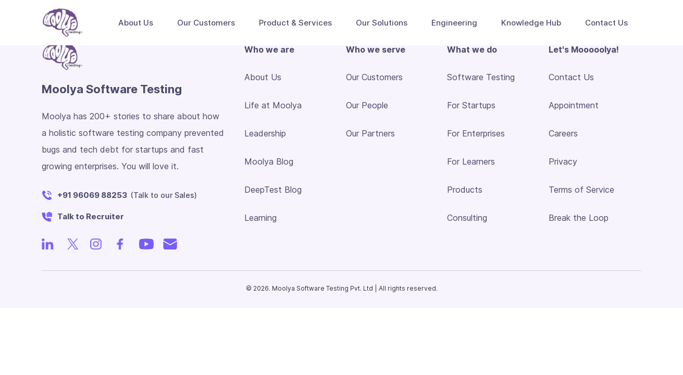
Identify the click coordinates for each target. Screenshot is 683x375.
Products (464, 189)
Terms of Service (581, 189)
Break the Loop (579, 218)
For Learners (471, 161)
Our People (367, 105)
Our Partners (370, 133)
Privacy (563, 161)
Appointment (574, 105)
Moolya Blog (268, 161)
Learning (260, 218)
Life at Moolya (273, 105)
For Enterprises (476, 133)
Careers (563, 133)
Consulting (467, 218)
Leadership (265, 133)
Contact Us (571, 77)
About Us (262, 77)
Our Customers (206, 23)
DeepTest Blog (273, 189)
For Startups (471, 105)
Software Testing (481, 77)
